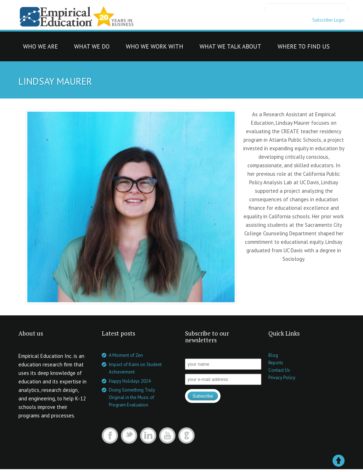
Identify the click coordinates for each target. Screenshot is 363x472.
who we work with (154, 48)
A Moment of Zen (126, 355)
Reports (275, 363)
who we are (40, 48)
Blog (273, 355)
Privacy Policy (281, 378)
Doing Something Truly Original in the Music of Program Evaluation (132, 397)
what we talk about (230, 48)
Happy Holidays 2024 (130, 381)
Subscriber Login (328, 20)
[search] (306, 8)
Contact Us (279, 370)
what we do (92, 48)
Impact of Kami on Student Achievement (135, 368)
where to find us (304, 48)
